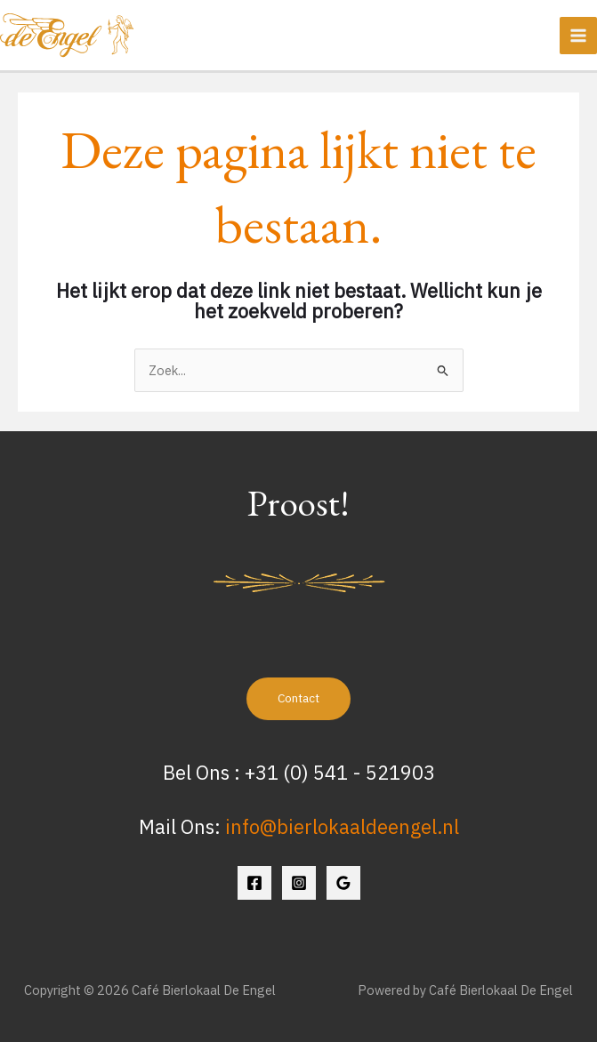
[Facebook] (254, 883)
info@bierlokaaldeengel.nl (342, 826)
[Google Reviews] (343, 883)
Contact (298, 698)
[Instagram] (299, 883)
